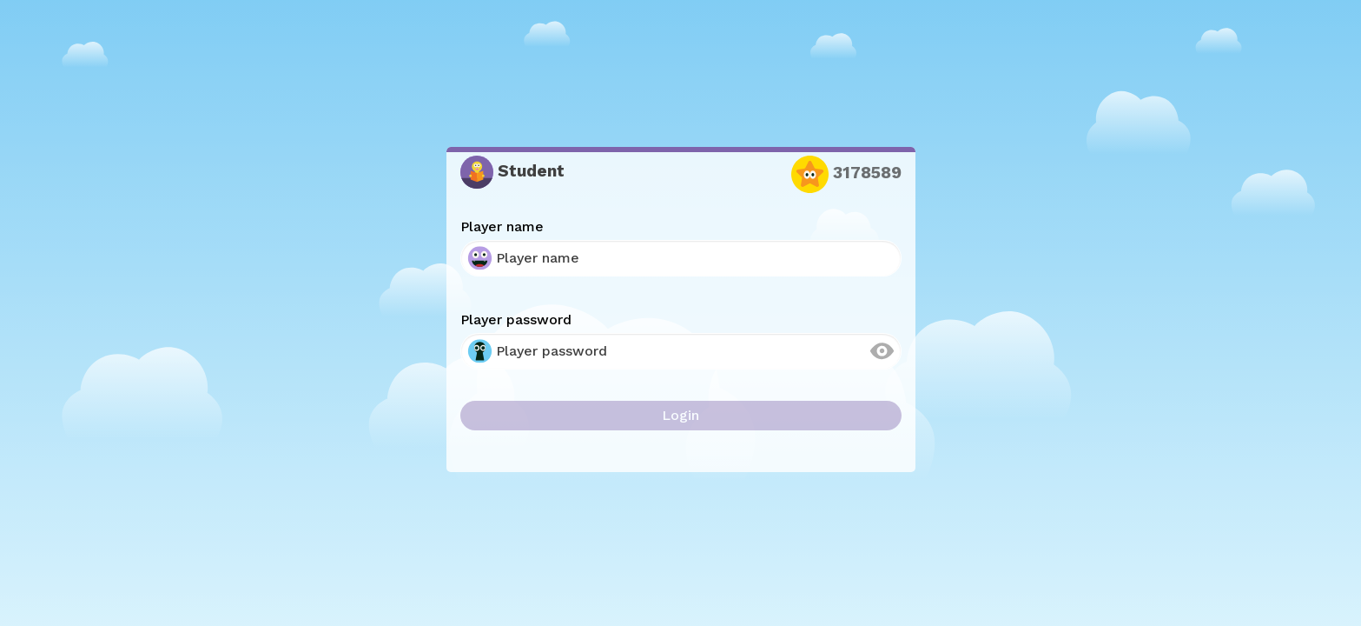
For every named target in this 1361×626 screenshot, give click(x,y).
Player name (502, 226)
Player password (515, 319)
